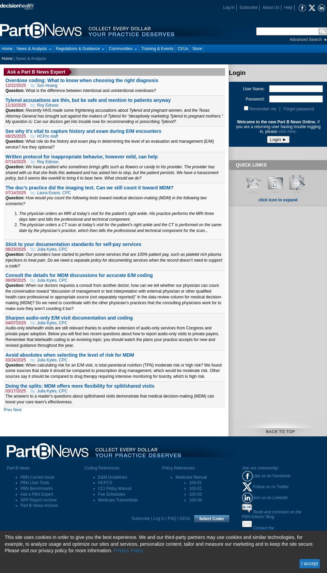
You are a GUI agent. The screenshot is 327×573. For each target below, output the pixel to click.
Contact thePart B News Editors (260, 530)
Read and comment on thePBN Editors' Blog (271, 514)
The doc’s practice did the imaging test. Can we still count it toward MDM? (89, 187)
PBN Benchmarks (36, 488)
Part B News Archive (39, 505)
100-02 (195, 488)
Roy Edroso (48, 105)
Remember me (262, 109)
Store (197, 48)
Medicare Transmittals (118, 500)
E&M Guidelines (112, 477)
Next (17, 409)
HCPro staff (47, 136)
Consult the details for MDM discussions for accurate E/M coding (79, 275)
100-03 (195, 494)
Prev (8, 409)
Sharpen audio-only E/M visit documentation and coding (69, 318)
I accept (309, 563)
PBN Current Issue (37, 477)
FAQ (172, 518)
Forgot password (298, 109)
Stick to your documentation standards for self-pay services (73, 244)
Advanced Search (306, 39)
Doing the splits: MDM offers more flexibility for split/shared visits (79, 386)
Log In (228, 7)
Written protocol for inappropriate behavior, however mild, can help (81, 156)
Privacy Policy (128, 550)
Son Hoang (47, 85)
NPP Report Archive (38, 500)
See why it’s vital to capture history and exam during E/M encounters (83, 131)
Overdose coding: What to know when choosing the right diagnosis (81, 80)
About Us (271, 7)
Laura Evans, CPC (54, 192)
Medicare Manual (191, 477)
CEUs (182, 48)
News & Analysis (34, 48)
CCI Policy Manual (115, 488)
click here (287, 131)
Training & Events (157, 48)
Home (7, 48)
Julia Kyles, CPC (52, 249)
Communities (123, 48)
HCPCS (105, 482)
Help (288, 7)
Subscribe (248, 7)
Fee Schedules (111, 494)
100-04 (195, 500)
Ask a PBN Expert (36, 494)
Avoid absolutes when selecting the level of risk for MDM (69, 355)
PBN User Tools (34, 482)
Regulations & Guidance (80, 48)
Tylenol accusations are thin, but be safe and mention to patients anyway (88, 100)
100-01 (195, 482)
